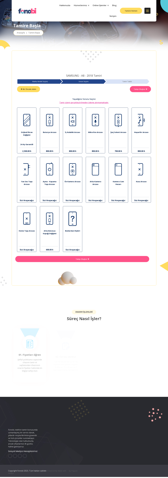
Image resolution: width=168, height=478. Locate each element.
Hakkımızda (64, 5)
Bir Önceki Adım (28, 89)
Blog (114, 5)
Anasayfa (28, 34)
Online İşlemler (100, 5)
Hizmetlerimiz (80, 5)
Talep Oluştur (140, 89)
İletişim (113, 16)
